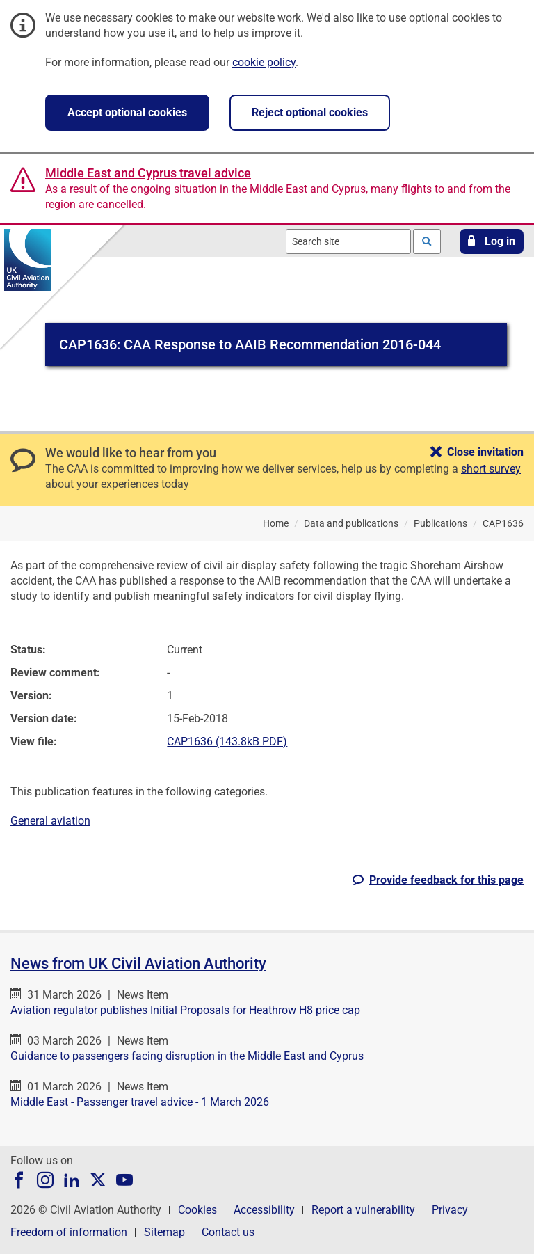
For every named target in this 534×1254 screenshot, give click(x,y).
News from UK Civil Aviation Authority (138, 963)
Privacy (450, 1209)
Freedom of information (68, 1232)
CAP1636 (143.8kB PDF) (227, 741)
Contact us (228, 1232)
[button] (492, 241)
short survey (491, 468)
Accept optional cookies (127, 112)
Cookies (197, 1209)
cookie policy (264, 62)
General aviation (50, 820)
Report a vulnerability (363, 1209)
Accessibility (264, 1209)
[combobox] (348, 241)
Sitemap (164, 1232)
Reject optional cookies (310, 112)
